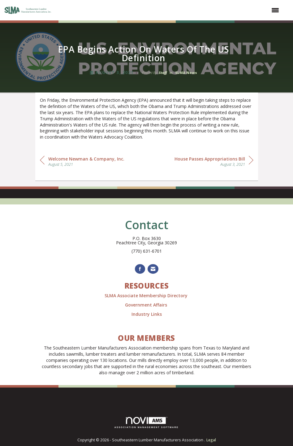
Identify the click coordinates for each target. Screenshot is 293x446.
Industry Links (146, 314)
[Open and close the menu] (169, 10)
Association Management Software (146, 422)
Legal (211, 440)
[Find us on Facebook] (140, 269)
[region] (214, 161)
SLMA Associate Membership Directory (147, 295)
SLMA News (186, 72)
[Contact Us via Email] (153, 269)
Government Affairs (146, 305)
